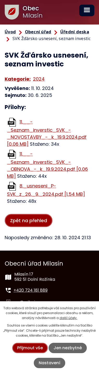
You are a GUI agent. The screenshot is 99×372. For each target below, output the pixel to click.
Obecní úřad (38, 32)
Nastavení (49, 363)
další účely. (68, 318)
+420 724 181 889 (31, 290)
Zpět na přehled (28, 220)
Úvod (10, 32)
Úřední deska (74, 32)
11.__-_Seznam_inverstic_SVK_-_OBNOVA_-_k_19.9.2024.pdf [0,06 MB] (47, 165)
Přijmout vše (30, 348)
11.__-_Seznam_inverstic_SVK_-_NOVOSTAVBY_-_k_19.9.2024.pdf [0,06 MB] (47, 133)
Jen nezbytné (68, 348)
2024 (39, 79)
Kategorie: (18, 79)
